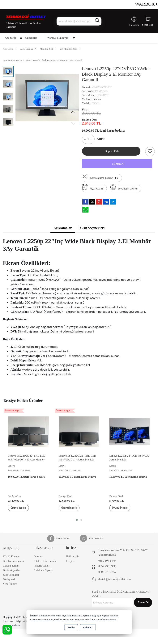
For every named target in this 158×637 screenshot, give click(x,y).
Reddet (71, 627)
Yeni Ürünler (10, 584)
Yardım (38, 557)
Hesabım (134, 25)
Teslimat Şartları (12, 571)
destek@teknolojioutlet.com (114, 579)
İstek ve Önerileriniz (45, 561)
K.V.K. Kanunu (11, 557)
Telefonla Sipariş (43, 571)
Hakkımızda (72, 557)
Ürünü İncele (21, 508)
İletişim (70, 561)
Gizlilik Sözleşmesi (13, 561)
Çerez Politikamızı (87, 619)
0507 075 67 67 (107, 572)
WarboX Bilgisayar (57, 37)
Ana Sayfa (10, 37)
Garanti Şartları (11, 566)
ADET (101, 139)
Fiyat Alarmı (92, 188)
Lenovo (97, 99)
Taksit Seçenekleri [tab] (91, 228)
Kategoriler (28, 37)
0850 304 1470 (107, 561)
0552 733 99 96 (107, 566)
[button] (73, 112)
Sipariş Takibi (41, 566)
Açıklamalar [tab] (62, 228)
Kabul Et (87, 627)
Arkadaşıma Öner (124, 188)
